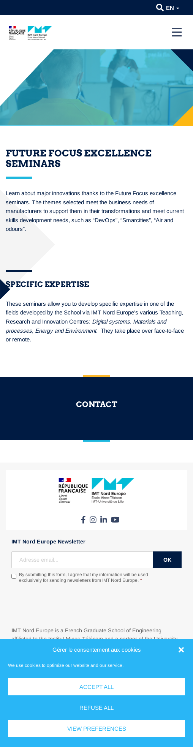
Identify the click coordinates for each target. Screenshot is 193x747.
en (172, 8)
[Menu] (176, 32)
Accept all (96, 687)
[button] (181, 650)
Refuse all (96, 707)
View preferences (96, 728)
